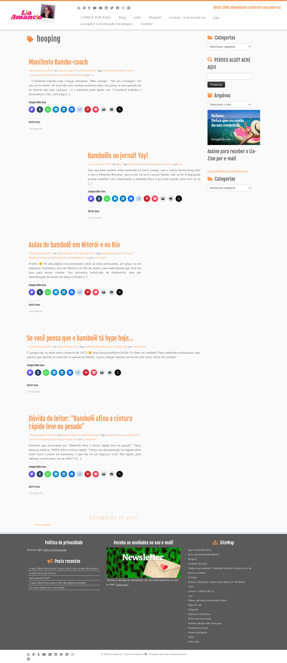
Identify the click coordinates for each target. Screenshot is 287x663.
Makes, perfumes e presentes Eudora (207, 600)
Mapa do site (195, 605)
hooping (69, 75)
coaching (34, 75)
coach (129, 70)
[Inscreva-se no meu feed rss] (80, 8)
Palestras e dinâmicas (199, 614)
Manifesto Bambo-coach (58, 62)
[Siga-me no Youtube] (96, 8)
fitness (44, 75)
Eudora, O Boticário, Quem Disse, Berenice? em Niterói (216, 582)
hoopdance (56, 75)
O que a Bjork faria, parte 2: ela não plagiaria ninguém (57, 582)
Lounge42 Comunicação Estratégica (106, 23)
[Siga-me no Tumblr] (90, 8)
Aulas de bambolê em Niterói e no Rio (74, 245)
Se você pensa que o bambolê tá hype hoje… (80, 338)
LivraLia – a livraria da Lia (187, 17)
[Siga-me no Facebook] (119, 8)
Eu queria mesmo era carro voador (47, 587)
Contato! (146, 23)
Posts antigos (41, 525)
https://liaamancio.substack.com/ (227, 171)
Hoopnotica (46, 257)
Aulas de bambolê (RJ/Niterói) (203, 554)
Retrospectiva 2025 (39, 578)
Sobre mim (193, 641)
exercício (118, 253)
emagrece (132, 435)
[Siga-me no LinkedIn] (107, 8)
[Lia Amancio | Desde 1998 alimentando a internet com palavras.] (33, 13)
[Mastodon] (85, 8)
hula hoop (80, 75)
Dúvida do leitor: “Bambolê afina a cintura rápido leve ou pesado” (80, 423)
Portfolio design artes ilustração (205, 623)
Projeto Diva (72, 70)
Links (137, 17)
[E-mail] (102, 8)
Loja (216, 17)
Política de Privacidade (54, 550)
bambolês (119, 70)
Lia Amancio (100, 257)
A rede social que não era (42, 573)
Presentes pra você (198, 627)
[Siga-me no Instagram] (124, 8)
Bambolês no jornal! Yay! (118, 156)
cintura (121, 435)
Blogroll (155, 17)
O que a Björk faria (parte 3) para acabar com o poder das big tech (64, 568)
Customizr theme (177, 654)
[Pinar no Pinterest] (130, 8)
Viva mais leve (88, 70)
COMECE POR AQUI (96, 17)
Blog (122, 17)
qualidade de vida (79, 257)
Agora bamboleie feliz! (199, 550)
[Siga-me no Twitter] (113, 8)
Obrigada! (193, 609)
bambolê (107, 70)
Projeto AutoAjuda (197, 632)
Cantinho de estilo (197, 563)
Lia (92, 75)
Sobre (191, 637)
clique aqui (122, 584)
